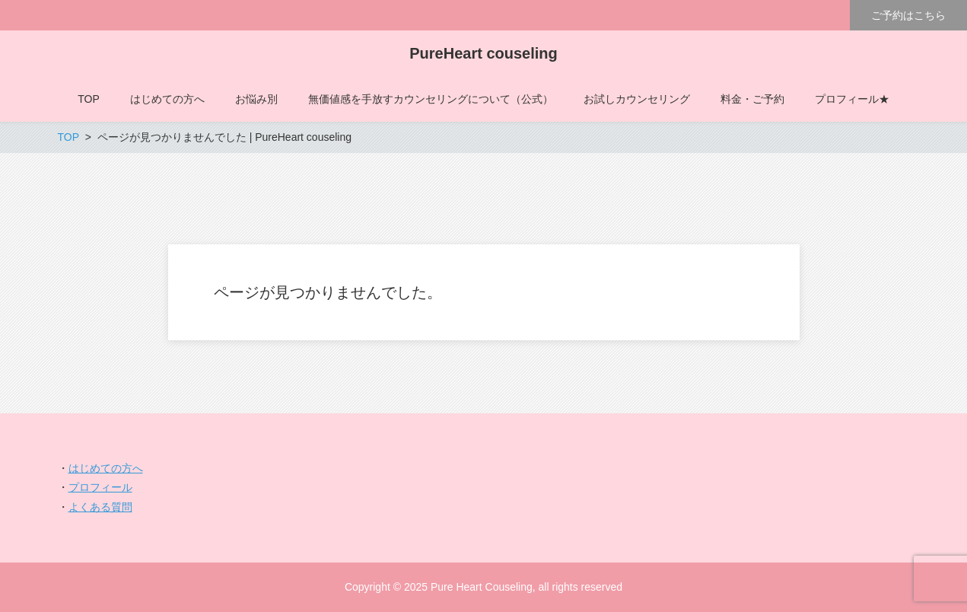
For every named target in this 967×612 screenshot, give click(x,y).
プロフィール (100, 487)
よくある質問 (100, 507)
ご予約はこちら (908, 15)
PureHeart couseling (483, 53)
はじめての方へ (105, 468)
